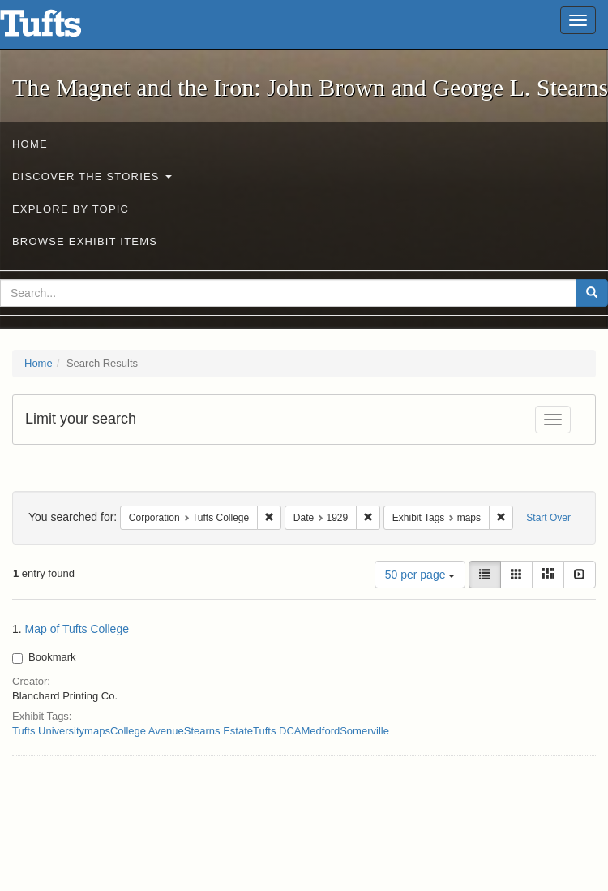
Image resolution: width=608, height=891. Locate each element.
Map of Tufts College (77, 628)
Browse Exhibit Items (84, 241)
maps (97, 731)
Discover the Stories (92, 176)
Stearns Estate (218, 731)
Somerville (364, 731)
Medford (321, 731)
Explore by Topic (70, 209)
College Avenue (147, 731)
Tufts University (48, 731)
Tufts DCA (277, 731)
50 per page (420, 574)
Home (30, 144)
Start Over (548, 517)
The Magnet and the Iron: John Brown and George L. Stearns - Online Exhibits (61, 28)
